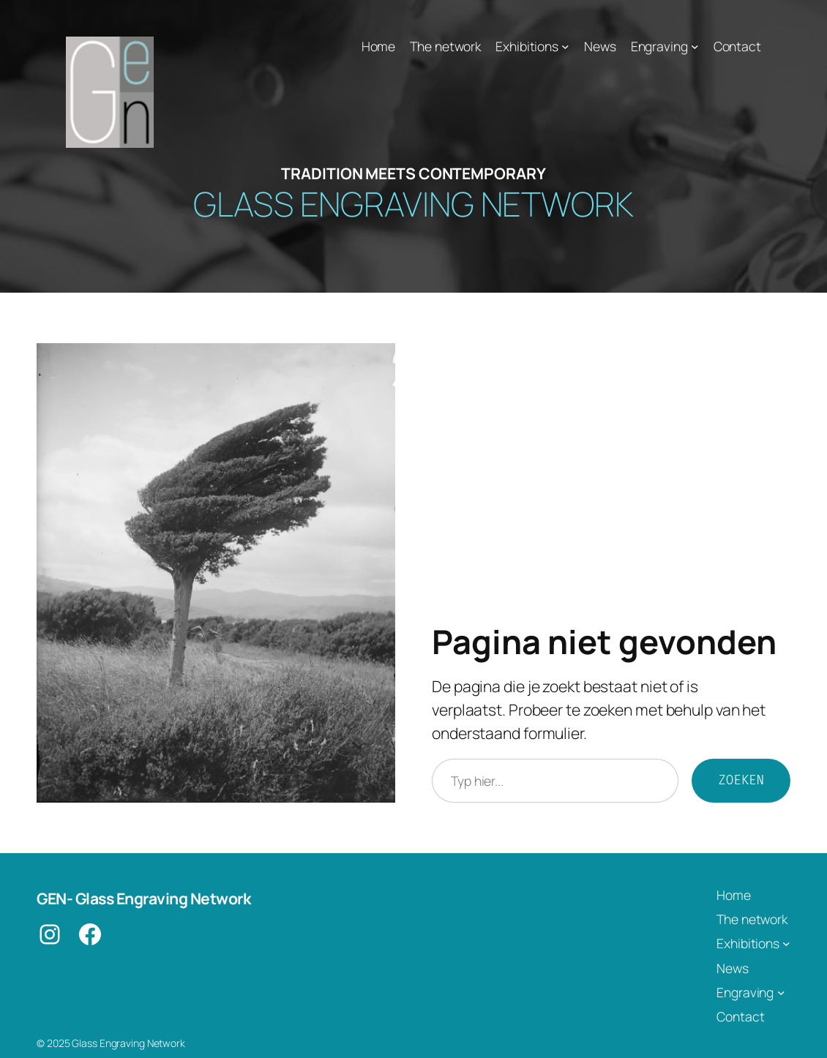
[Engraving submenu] (695, 46)
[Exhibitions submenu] (565, 46)
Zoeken (741, 780)
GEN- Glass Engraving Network (143, 898)
